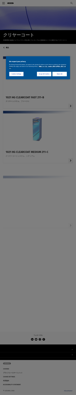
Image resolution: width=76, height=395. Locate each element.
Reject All (59, 74)
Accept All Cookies (44, 74)
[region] (38, 67)
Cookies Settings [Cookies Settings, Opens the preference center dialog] (16, 74)
